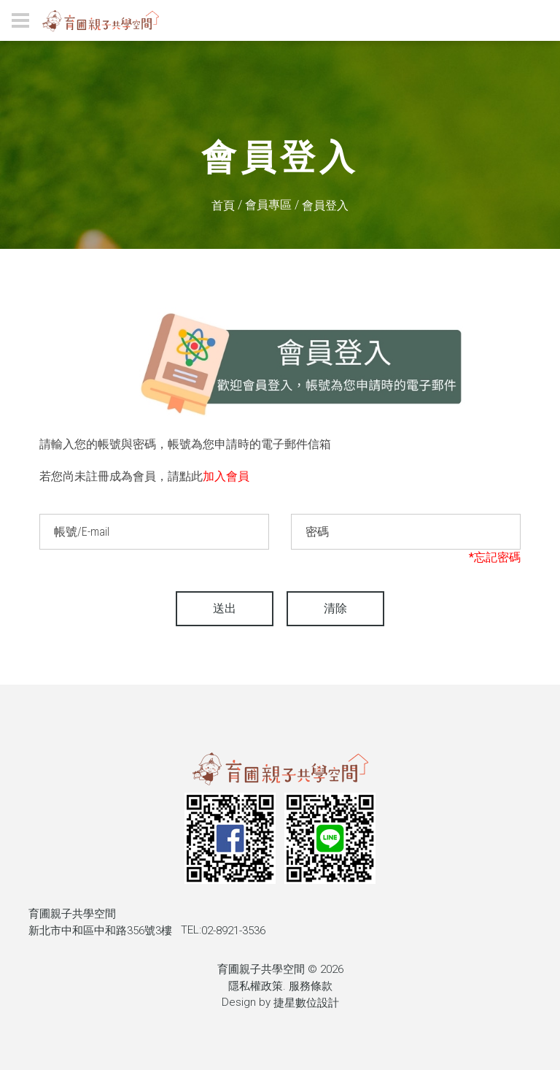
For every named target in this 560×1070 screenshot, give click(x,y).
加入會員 (226, 476)
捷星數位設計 (306, 1002)
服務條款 (310, 986)
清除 (335, 608)
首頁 (223, 205)
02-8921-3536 (233, 930)
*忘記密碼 (495, 557)
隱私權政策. (257, 986)
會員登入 (325, 205)
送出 (224, 608)
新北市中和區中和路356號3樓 (100, 930)
